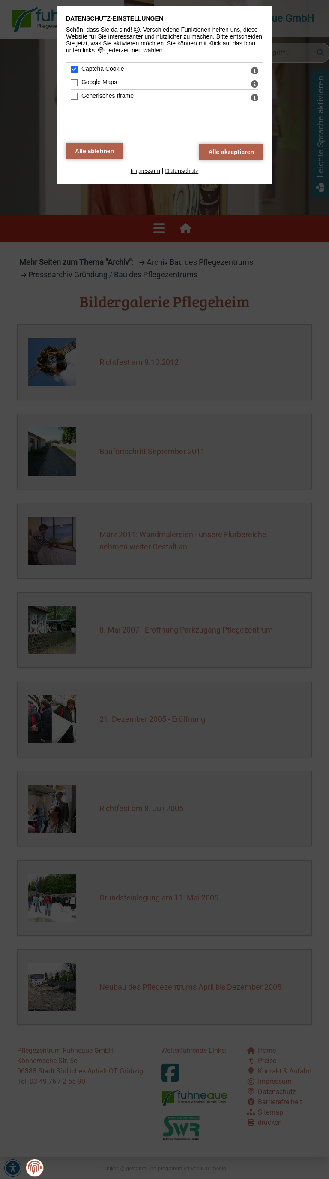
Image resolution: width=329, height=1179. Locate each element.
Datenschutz (181, 170)
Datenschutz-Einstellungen (114, 18)
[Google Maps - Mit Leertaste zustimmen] (74, 82)
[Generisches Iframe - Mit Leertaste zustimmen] (74, 96)
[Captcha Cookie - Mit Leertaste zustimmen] (74, 69)
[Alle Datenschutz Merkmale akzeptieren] (231, 152)
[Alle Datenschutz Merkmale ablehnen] (94, 151)
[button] (35, 1167)
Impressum (145, 170)
